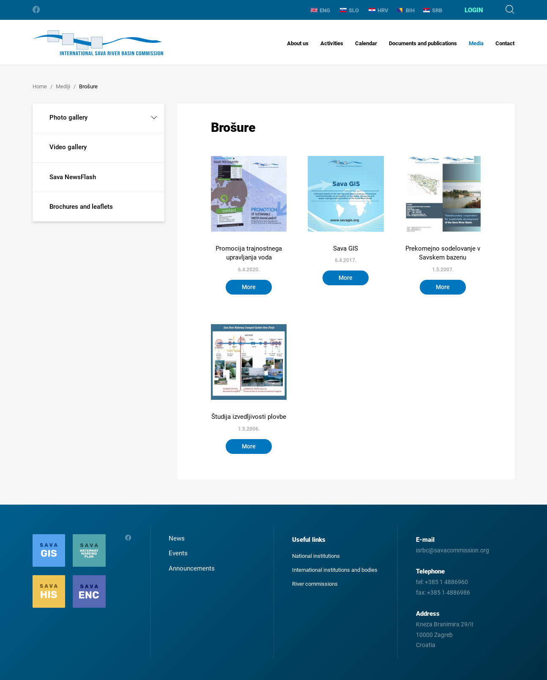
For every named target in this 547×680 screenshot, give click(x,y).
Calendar (366, 43)
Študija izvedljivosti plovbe (248, 417)
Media (476, 43)
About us (298, 43)
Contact (504, 43)
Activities (331, 43)
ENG (320, 10)
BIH (406, 10)
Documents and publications (423, 43)
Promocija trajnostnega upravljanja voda (249, 253)
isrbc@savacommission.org (452, 550)
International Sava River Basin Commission (98, 42)
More (249, 287)
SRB (432, 10)
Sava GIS (345, 248)
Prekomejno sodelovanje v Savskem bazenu (442, 253)
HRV (378, 10)
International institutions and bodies (334, 570)
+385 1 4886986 (448, 592)
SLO (349, 10)
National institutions (316, 556)
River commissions (315, 584)
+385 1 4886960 (446, 582)
